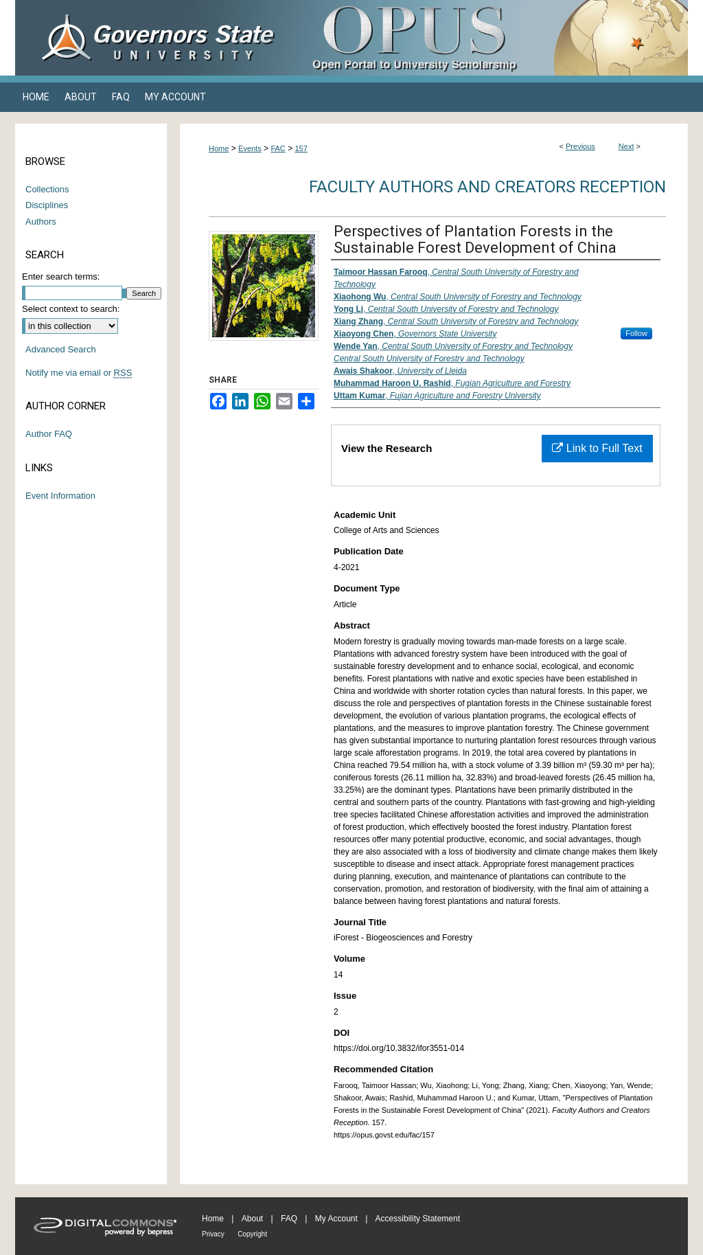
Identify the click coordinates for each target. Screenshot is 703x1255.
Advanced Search (60, 349)
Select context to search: (70, 309)
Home (219, 148)
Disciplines (46, 205)
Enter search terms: (61, 276)
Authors (40, 221)
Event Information (60, 495)
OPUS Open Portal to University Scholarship (489, 38)
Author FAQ (48, 434)
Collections (47, 189)
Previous (580, 146)
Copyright (252, 1234)
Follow (636, 333)
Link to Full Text (597, 448)
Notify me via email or (78, 373)
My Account (336, 1218)
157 (301, 148)
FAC (277, 148)
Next (626, 146)
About (252, 1218)
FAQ (289, 1218)
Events (250, 148)
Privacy (213, 1234)
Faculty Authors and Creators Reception (487, 186)
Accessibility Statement (418, 1218)
